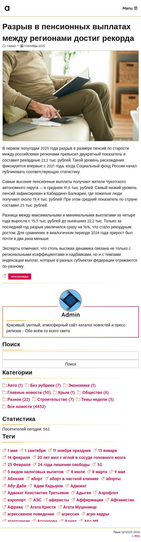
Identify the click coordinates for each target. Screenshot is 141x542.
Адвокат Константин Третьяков (38, 492)
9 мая (119, 471)
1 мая (13, 450)
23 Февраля (19, 464)
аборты (113, 478)
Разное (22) (19, 399)
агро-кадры (97, 513)
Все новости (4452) (27, 406)
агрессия (70, 513)
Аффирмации (89, 499)
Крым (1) (66, 392)
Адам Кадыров (48, 485)
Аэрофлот (108, 492)
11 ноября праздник (72, 450)
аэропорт (17, 499)
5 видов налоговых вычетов (36, 471)
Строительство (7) (55, 399)
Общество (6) (95, 392)
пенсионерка (19, 276)
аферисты (59, 499)
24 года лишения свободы (64, 464)
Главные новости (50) (29, 392)
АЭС (37, 499)
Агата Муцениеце (80, 506)
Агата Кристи (43, 506)
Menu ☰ (130, 8)
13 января (107, 450)
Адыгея (83, 492)
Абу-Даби (17, 485)
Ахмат (71, 521)
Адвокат (78, 485)
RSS (137, 536)
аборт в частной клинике (74, 478)
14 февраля (19, 457)
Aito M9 (91, 521)
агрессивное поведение (31, 513)
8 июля (78, 471)
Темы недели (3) (97, 399)
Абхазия (16, 478)
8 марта (99, 471)
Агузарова (47, 521)
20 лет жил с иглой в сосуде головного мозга (81, 457)
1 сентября (35, 450)
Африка (15, 506)
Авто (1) (15, 385)
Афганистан (122, 499)
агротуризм (19, 521)
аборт (37, 478)
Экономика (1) (82, 385)
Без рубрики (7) (45, 385)
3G (99, 464)
